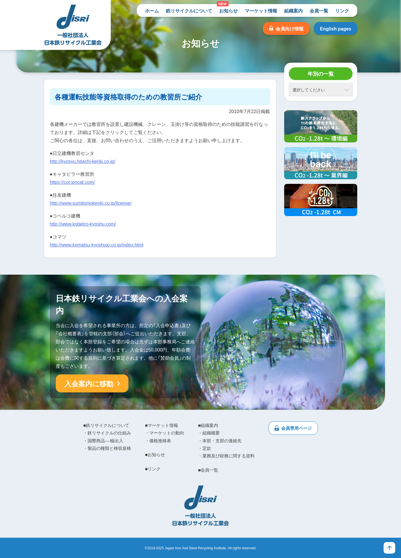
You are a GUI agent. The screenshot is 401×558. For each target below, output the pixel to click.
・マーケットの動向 (164, 433)
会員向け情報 (290, 28)
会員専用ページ (296, 428)
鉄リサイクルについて (189, 10)
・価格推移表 (158, 440)
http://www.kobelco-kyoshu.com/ (83, 223)
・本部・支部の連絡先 (220, 440)
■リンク (153, 468)
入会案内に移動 (88, 383)
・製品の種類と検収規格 (107, 448)
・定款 (204, 448)
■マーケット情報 (161, 425)
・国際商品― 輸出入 (103, 440)
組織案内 (293, 10)
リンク (342, 10)
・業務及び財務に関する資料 (226, 455)
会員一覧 (319, 10)
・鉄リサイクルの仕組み (107, 433)
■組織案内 (208, 425)
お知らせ (228, 10)
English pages (335, 28)
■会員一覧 (208, 470)
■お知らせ (155, 454)
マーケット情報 (261, 10)
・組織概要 (209, 433)
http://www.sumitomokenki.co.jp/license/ (91, 202)
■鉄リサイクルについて (106, 425)
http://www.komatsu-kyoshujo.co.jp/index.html (97, 244)
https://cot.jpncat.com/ (72, 181)
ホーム (152, 10)
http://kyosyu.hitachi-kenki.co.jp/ (82, 160)
